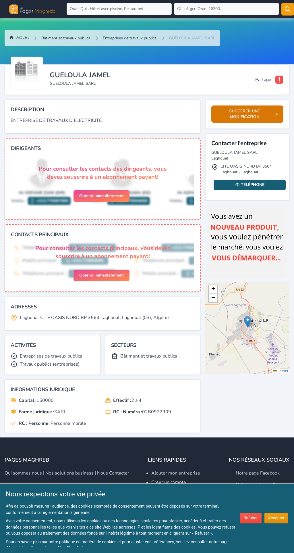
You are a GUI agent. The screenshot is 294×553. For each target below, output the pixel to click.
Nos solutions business (69, 473)
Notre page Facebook (258, 473)
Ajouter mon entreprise (175, 473)
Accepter (276, 518)
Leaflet (280, 371)
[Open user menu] (276, 9)
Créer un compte (168, 482)
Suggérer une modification (253, 114)
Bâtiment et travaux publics (65, 38)
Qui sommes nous (23, 473)
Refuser (250, 518)
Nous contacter (113, 473)
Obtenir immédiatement (101, 196)
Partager (264, 79)
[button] (247, 322)
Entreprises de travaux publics (129, 38)
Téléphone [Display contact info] (249, 184)
